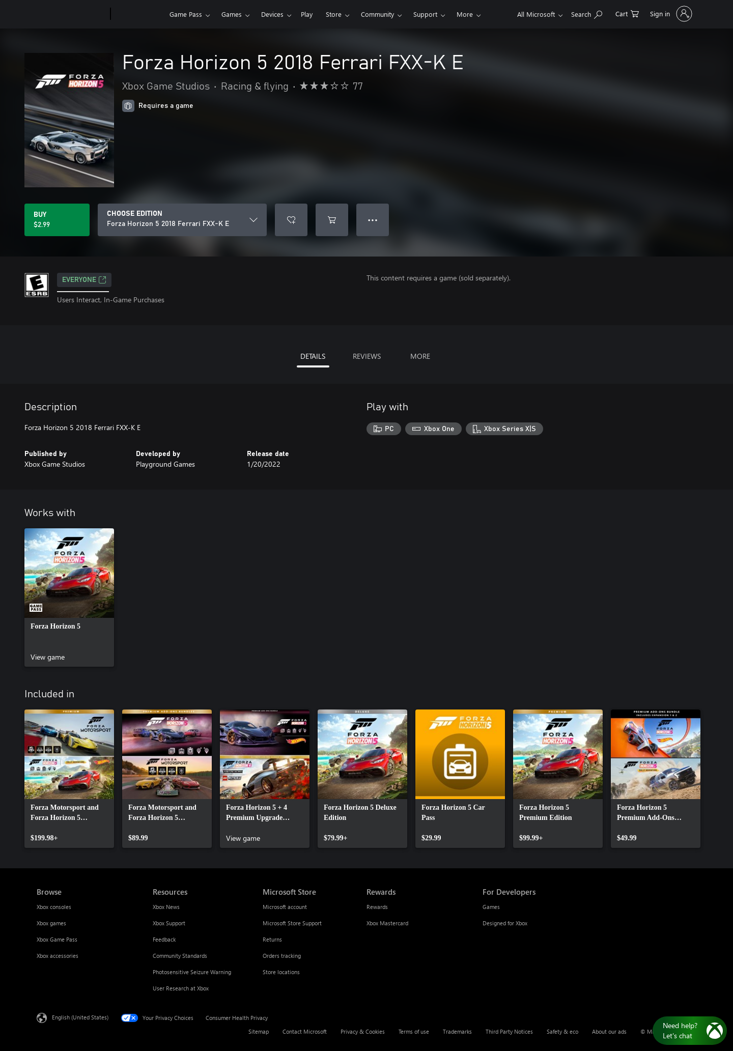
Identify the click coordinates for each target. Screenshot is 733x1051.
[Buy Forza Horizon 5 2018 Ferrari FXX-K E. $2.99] (57, 220)
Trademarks (457, 1031)
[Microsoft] (71, 14)
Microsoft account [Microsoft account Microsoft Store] (285, 906)
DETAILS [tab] (312, 356)
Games (231, 14)
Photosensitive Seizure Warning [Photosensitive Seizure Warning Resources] (192, 972)
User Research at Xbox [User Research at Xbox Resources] (181, 988)
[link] (69, 597)
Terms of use (414, 1031)
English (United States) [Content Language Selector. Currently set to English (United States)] (80, 1017)
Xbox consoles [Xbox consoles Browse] (54, 906)
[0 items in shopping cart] (627, 13)
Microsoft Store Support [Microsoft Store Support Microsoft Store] (292, 923)
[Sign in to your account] (670, 14)
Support (425, 14)
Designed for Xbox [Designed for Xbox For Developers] (505, 923)
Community (377, 14)
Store (334, 14)
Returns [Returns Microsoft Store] (272, 939)
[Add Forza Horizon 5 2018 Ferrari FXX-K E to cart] (332, 220)
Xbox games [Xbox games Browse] (51, 923)
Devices (272, 14)
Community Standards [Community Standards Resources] (180, 955)
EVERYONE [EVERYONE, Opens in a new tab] (84, 280)
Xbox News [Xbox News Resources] (166, 906)
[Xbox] (139, 14)
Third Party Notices (509, 1031)
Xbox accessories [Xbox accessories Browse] (57, 955)
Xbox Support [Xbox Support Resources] (169, 923)
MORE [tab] (420, 356)
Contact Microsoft (305, 1031)
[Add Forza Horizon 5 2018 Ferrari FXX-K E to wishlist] (291, 220)
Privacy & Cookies (363, 1031)
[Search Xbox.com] (587, 13)
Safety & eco (562, 1031)
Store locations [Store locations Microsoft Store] (281, 972)
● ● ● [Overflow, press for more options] (373, 219)
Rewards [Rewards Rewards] (377, 906)
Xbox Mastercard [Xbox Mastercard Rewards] (387, 923)
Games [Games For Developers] (491, 906)
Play (307, 14)
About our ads (609, 1031)
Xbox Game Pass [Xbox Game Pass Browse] (57, 939)
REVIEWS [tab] (367, 356)
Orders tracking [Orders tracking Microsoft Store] (282, 955)
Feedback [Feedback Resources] (164, 939)
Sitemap (258, 1031)
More (465, 14)
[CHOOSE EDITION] (182, 220)
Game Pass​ (186, 14)
